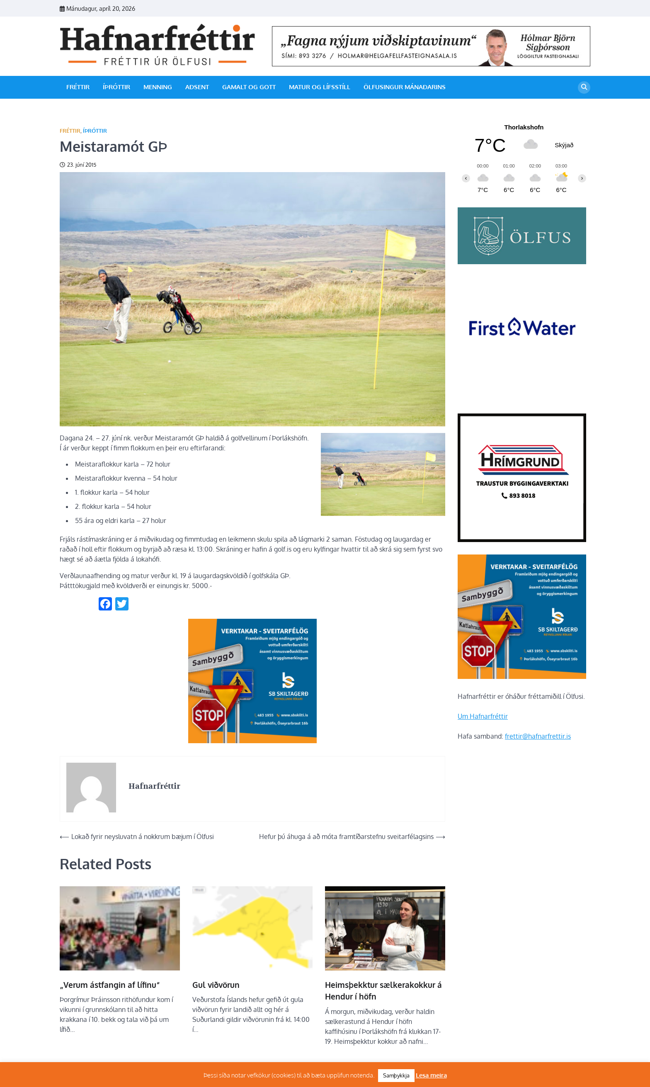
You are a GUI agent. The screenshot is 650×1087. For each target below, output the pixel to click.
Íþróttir (116, 87)
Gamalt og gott (249, 87)
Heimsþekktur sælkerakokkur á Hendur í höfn (383, 991)
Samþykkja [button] (396, 1075)
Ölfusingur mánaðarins (405, 87)
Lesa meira (431, 1075)
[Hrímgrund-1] (522, 539)
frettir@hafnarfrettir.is (538, 736)
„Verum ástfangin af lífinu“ (110, 985)
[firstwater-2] (522, 398)
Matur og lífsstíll (319, 87)
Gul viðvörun (216, 985)
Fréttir (78, 87)
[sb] (252, 741)
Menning (157, 87)
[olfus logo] (522, 262)
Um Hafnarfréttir (483, 716)
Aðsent (197, 87)
